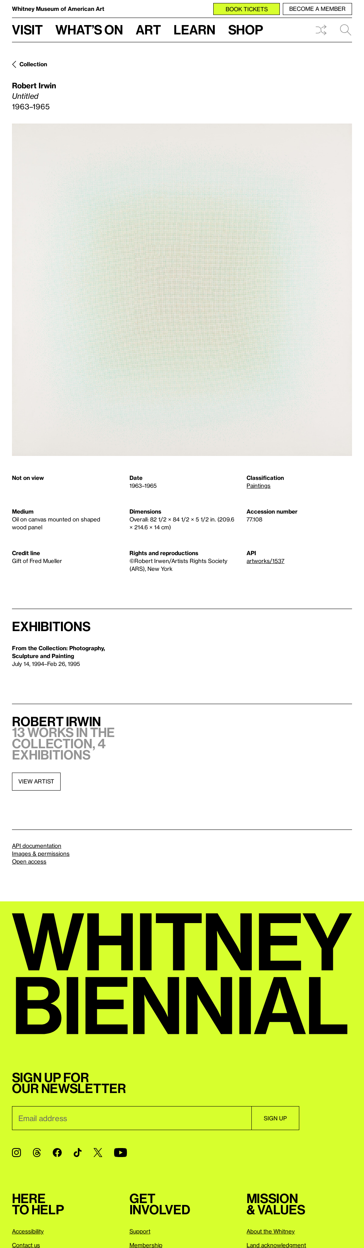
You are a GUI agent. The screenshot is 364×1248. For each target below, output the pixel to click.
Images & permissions (41, 853)
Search (346, 30)
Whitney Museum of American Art (58, 8)
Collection (33, 64)
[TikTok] (78, 1152)
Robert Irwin (34, 85)
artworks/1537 (265, 560)
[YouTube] (120, 1152)
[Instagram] (16, 1152)
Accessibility (28, 1231)
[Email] (131, 1118)
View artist (36, 781)
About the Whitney (271, 1231)
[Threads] (37, 1152)
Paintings (258, 485)
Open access (29, 861)
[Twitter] (98, 1152)
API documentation (36, 845)
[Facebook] (57, 1152)
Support (139, 1231)
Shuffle (321, 30)
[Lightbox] (182, 290)
